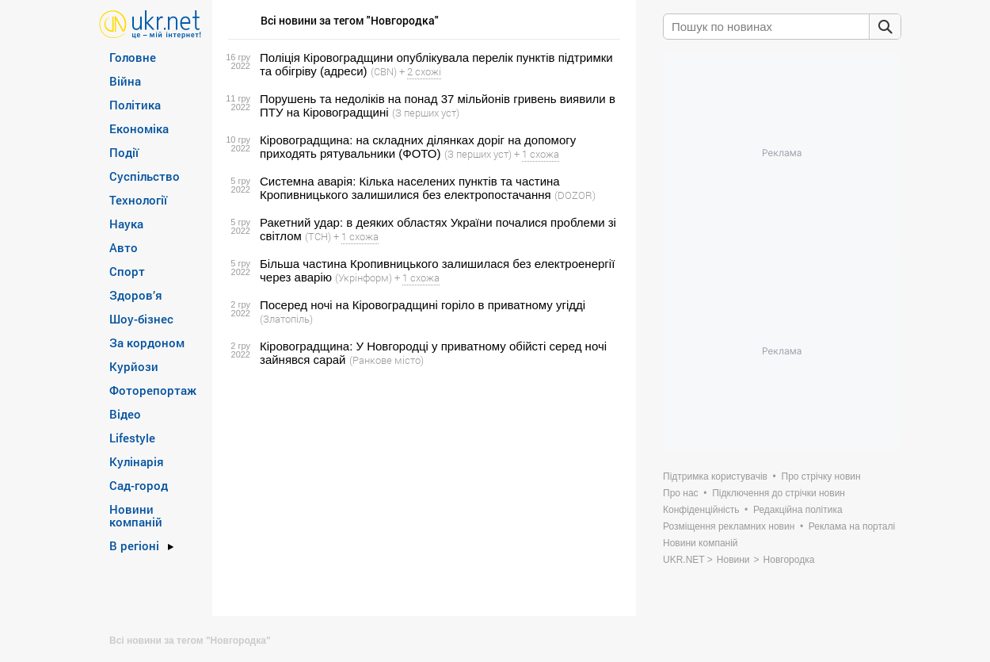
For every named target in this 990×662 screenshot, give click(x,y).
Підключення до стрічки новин (778, 493)
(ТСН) (318, 236)
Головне (132, 57)
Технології (138, 199)
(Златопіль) (286, 319)
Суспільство (144, 176)
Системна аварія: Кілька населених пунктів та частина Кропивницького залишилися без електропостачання (410, 187)
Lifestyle (132, 437)
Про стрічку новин (821, 476)
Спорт (127, 271)
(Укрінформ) (363, 277)
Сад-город (138, 485)
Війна (125, 81)
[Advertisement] (421, 492)
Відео (125, 414)
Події (124, 152)
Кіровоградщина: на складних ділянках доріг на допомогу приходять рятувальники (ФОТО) (418, 146)
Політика (135, 104)
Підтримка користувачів (715, 476)
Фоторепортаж (152, 390)
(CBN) (384, 71)
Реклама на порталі (852, 526)
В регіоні (134, 545)
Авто (123, 247)
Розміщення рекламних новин (728, 526)
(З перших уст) (425, 112)
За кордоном (147, 342)
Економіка (139, 128)
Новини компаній (135, 515)
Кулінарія (136, 461)
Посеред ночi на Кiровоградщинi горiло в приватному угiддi (422, 305)
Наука (126, 223)
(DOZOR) (575, 195)
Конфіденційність (701, 509)
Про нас (681, 493)
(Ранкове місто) (386, 360)
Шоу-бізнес (141, 318)
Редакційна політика (798, 509)
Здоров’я (135, 295)
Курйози (133, 366)
